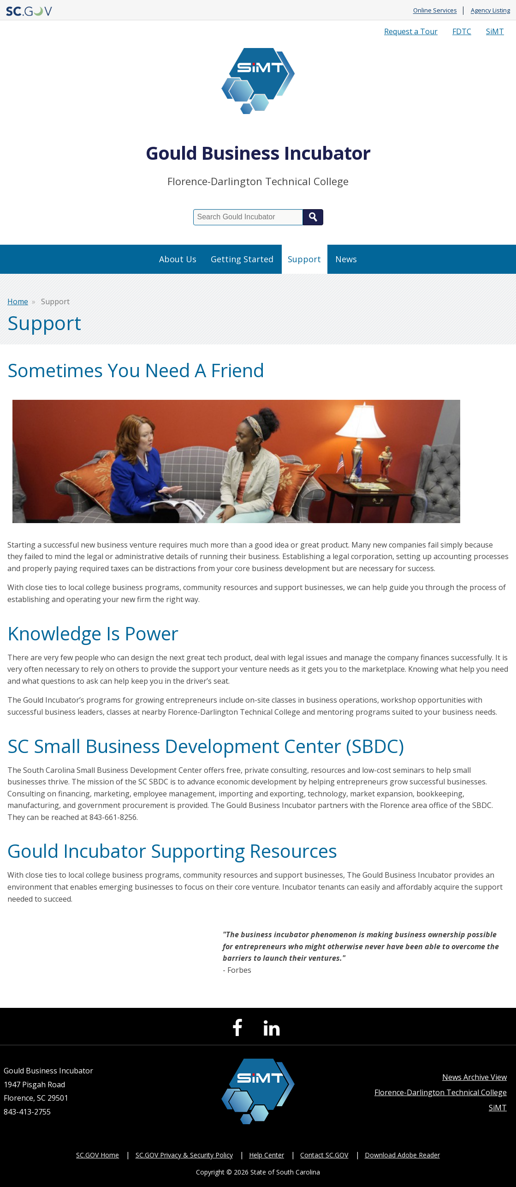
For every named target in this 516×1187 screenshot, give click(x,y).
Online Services (435, 10)
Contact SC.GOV (324, 1155)
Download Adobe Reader (402, 1155)
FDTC (461, 31)
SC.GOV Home (97, 1155)
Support (304, 259)
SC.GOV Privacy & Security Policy (184, 1155)
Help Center (266, 1155)
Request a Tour (411, 31)
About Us (177, 259)
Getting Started (242, 259)
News (346, 259)
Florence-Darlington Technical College (440, 1092)
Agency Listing (490, 10)
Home (17, 301)
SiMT (495, 31)
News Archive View (474, 1077)
